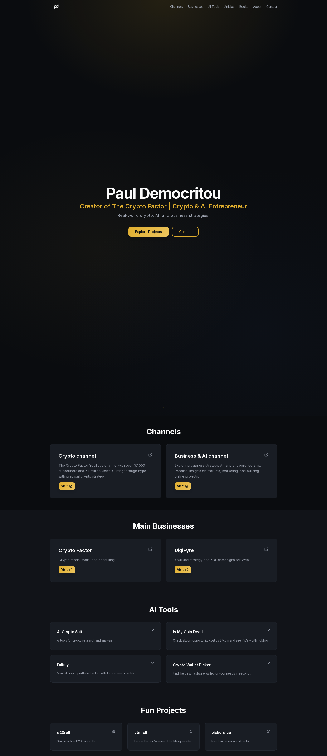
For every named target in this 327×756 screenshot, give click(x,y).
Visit (67, 486)
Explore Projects (148, 232)
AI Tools (213, 6)
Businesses (195, 6)
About (257, 6)
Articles (229, 6)
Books (243, 6)
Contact (271, 6)
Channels (176, 6)
